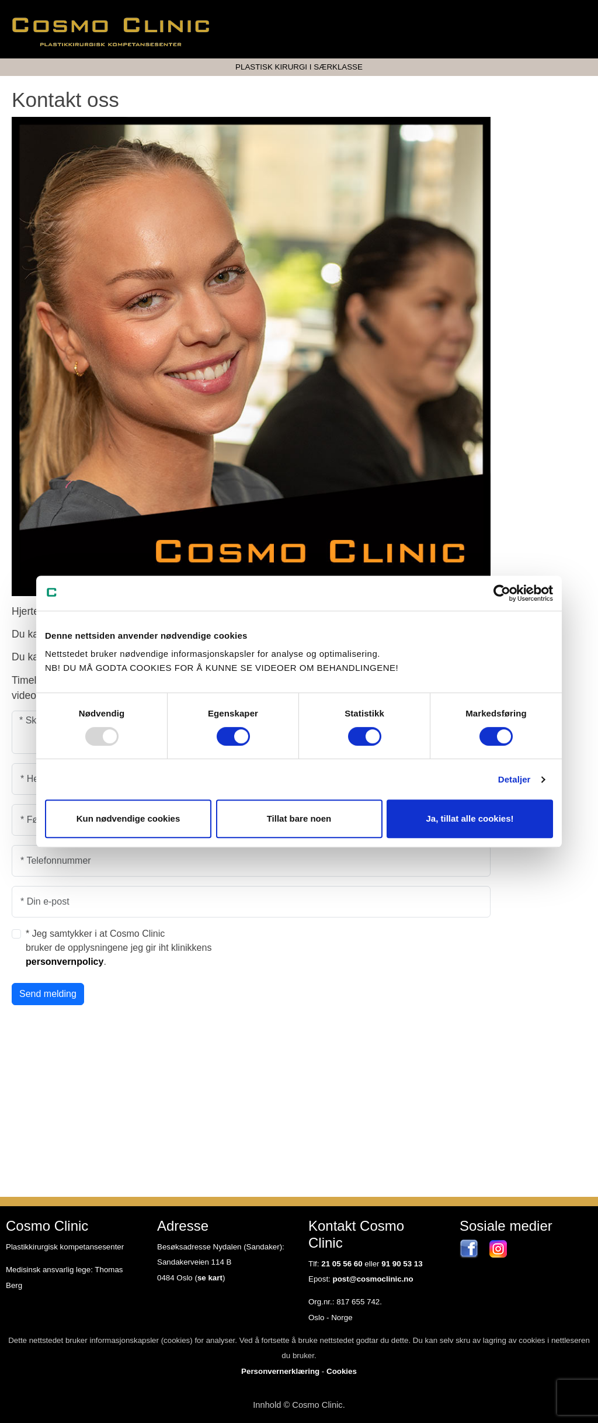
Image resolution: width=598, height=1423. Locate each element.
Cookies (341, 1371)
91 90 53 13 (401, 1263)
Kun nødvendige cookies (128, 818)
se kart (209, 1277)
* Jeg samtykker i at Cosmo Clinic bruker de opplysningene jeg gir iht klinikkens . (118, 948)
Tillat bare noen (299, 818)
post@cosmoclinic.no (373, 1279)
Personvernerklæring (280, 1371)
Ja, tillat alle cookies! (469, 818)
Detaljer (514, 779)
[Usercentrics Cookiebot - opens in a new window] (502, 593)
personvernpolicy (64, 962)
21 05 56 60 (341, 1263)
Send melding (48, 994)
